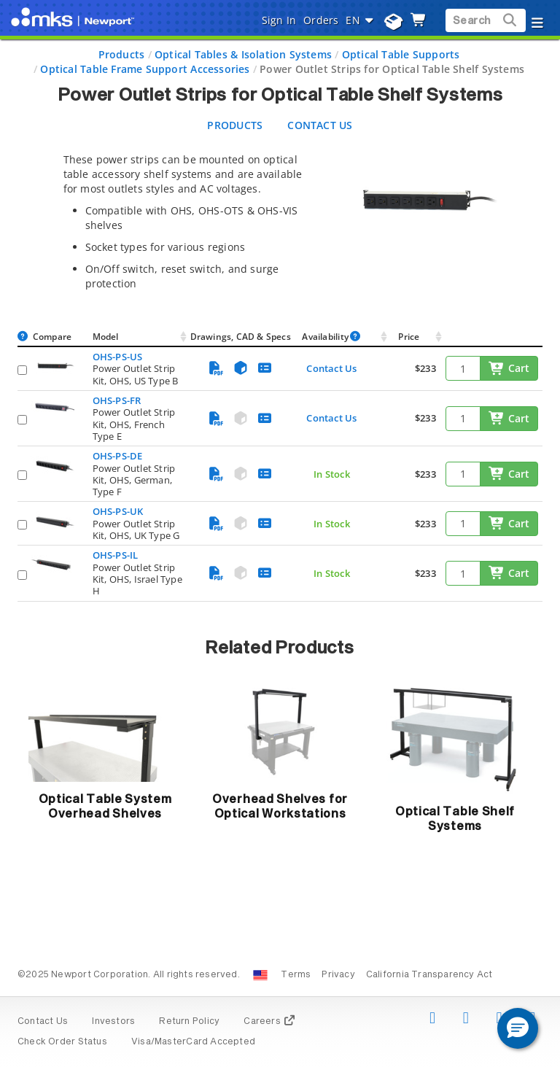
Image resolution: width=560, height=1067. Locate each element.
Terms (296, 975)
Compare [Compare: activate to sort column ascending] (52, 336)
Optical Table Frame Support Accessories (144, 69)
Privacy (338, 975)
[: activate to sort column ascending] (494, 337)
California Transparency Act (429, 975)
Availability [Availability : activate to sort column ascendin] (331, 336)
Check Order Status (62, 1042)
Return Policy (189, 1021)
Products (121, 54)
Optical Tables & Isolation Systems (243, 54)
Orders (320, 20)
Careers (269, 1021)
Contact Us (331, 368)
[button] (517, 1028)
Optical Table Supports (401, 54)
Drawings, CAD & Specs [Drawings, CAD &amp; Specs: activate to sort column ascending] (240, 336)
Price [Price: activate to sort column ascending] (408, 336)
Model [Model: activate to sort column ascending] (106, 336)
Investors (113, 1021)
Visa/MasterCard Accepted (193, 1042)
